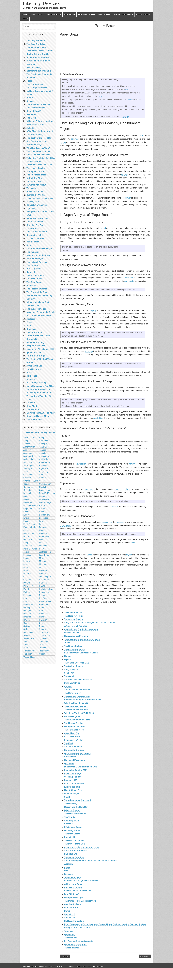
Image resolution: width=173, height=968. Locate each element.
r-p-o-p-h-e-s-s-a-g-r (73, 897)
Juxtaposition (45, 552)
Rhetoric (27, 617)
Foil (40, 524)
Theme (26, 645)
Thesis (42, 645)
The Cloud (69, 676)
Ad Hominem (29, 437)
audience (129, 278)
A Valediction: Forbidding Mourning (81, 629)
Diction (26, 499)
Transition (27, 654)
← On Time (65, 956)
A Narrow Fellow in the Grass (78, 680)
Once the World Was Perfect (77, 753)
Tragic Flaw (44, 651)
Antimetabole (29, 459)
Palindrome (44, 580)
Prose (41, 607)
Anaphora (27, 453)
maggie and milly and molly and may (81, 847)
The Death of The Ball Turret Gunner (81, 901)
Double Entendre (30, 505)
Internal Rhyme (30, 549)
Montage (43, 564)
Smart (67, 797)
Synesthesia (28, 638)
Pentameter (44, 592)
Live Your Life (70, 854)
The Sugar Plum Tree (74, 857)
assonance (107, 522)
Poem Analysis (69, 14)
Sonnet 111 (69, 914)
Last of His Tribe (72, 736)
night (100, 96)
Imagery (27, 543)
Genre (26, 530)
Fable (25, 521)
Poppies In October (73, 887)
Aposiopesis (44, 462)
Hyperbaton (44, 536)
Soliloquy (27, 626)
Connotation (28, 490)
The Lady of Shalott (73, 612)
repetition (120, 522)
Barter (67, 911)
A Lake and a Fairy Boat (75, 850)
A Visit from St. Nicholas (75, 626)
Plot (25, 598)
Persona (27, 595)
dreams (125, 116)
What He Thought (72, 810)
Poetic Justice (45, 601)
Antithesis (43, 459)
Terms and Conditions (96, 966)
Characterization (30, 481)
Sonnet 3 (68, 824)
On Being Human (72, 830)
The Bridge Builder (73, 646)
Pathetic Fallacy (46, 589)
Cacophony (28, 475)
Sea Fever (69, 673)
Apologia (68, 864)
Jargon (26, 552)
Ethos (41, 512)
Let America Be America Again (78, 941)
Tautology (43, 641)
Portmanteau (45, 604)
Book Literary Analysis (86, 14)
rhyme (129, 555)
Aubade (67, 686)
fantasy (124, 174)
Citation (25, 19)
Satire (26, 623)
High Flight (69, 934)
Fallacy (42, 521)
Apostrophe (28, 465)
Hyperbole (27, 539)
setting (130, 99)
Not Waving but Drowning (76, 636)
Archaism (43, 465)
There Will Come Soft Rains (77, 720)
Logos (26, 558)
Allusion (26, 444)
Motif (41, 567)
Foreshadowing (30, 527)
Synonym (43, 638)
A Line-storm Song (73, 884)
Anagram (43, 447)
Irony (41, 549)
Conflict (42, 487)
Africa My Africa (71, 820)
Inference (27, 546)
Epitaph (42, 509)
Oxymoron (28, 580)
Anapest (42, 450)
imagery (92, 310)
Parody (26, 589)
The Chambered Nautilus (76, 706)
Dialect (26, 496)
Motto (25, 570)
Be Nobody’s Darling (74, 921)
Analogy (27, 450)
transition (89, 351)
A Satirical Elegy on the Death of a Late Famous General (90, 861)
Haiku (41, 530)
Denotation (28, 493)
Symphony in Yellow (73, 740)
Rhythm (26, 620)
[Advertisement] (105, 55)
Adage (42, 437)
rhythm (115, 507)
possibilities (98, 418)
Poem (26, 601)
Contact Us (70, 966)
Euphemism (44, 515)
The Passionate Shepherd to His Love (82, 639)
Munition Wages (71, 794)
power (128, 198)
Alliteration (43, 441)
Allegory (27, 441)
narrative (132, 464)
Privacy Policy (81, 966)
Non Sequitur (45, 573)
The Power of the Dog (74, 844)
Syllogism (43, 632)
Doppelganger (45, 502)
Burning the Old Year (74, 750)
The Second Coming (73, 619)
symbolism (81, 464)
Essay (26, 512)
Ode (25, 577)
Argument (43, 468)
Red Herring (28, 614)
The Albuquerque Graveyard (77, 800)
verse (89, 555)
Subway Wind (70, 757)
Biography (43, 471)
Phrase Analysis (104, 14)
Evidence (27, 518)
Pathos (26, 592)
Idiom (41, 539)
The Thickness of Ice (74, 730)
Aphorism (27, 462)
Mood (25, 567)
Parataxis (43, 586)
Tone (25, 648)
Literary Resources (143, 14)
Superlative (28, 632)
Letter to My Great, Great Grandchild (81, 881)
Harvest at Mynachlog (74, 760)
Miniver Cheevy (71, 633)
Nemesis (27, 573)
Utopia (42, 654)
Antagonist (28, 456)
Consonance (44, 490)
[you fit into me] (71, 894)
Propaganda (28, 607)
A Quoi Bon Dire (71, 733)
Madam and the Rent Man (76, 807)
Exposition (43, 518)
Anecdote (43, 453)
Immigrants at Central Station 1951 (80, 767)
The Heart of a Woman (74, 840)
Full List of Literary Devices (32, 14)
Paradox (43, 583)
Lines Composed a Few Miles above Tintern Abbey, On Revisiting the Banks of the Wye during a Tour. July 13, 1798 (40, 393)
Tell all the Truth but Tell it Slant (79, 713)
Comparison (28, 487)
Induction (43, 543)
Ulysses (68, 659)
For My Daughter (72, 716)
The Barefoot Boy (72, 693)
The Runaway (70, 804)
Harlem (67, 656)
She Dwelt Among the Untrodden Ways (82, 700)
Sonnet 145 (69, 837)
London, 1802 (70, 780)
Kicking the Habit (72, 787)
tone (133, 543)
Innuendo (43, 546)
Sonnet (42, 626)
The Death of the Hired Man (77, 696)
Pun (41, 611)
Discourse (27, 502)
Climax (26, 484)
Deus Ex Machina (47, 493)
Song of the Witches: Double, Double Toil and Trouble (89, 622)
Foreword (43, 527)
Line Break (44, 555)
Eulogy (26, 515)
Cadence (43, 475)
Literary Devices (41, 3)
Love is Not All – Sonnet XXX (77, 891)
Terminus (68, 931)
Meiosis (42, 558)
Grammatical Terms (53, 14)
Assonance (28, 471)
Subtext (42, 629)
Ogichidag (69, 763)
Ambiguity (43, 444)
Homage (43, 533)
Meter (25, 564)
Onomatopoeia (45, 577)
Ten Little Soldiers (72, 877)
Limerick (27, 555)
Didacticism (44, 499)
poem (140, 135)
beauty (63, 142)
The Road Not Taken (73, 616)
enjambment (89, 489)
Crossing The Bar (72, 777)
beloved (74, 139)
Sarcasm (43, 620)
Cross (67, 867)
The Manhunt (70, 938)
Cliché (42, 481)
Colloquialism (45, 484)
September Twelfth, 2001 (75, 770)
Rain (66, 871)
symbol (102, 228)
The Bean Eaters (72, 834)
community (129, 281)
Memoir (26, 561)
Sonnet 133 (69, 917)
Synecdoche (44, 635)
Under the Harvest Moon (75, 944)
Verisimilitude (29, 657)
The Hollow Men (71, 948)
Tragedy (42, 648)
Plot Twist (43, 598)
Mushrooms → (145, 956)
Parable (26, 583)
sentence (118, 489)
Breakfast (68, 874)
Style (25, 629)
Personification (45, 595)
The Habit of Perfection (75, 814)
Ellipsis (42, 505)
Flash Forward (29, 524)
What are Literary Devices (123, 14)
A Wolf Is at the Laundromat (77, 690)
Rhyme (42, 617)
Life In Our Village (72, 773)
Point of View (29, 604)
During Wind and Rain (74, 726)
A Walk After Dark (72, 904)
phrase (128, 489)
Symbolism (28, 635)
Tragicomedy (29, 651)
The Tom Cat (70, 817)
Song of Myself (71, 669)
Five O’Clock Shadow (74, 783)
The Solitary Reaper (73, 666)
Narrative (43, 570)
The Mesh (68, 743)
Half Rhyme (28, 533)
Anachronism (29, 447)
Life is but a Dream (73, 827)
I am (127, 89)
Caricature (28, 478)
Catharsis (43, 478)
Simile (42, 623)
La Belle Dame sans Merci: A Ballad (81, 653)
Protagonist (28, 611)
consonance (65, 525)
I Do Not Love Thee (73, 790)
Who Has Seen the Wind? (76, 703)
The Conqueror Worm (74, 649)
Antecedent (44, 456)
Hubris (26, 536)
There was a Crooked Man (76, 663)
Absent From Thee (73, 747)
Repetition (43, 614)
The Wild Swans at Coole (76, 710)
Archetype (27, 468)
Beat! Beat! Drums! (73, 683)
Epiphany (27, 509)
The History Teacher (73, 723)
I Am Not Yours (71, 907)
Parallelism (28, 586)
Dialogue (43, 496)
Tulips (67, 643)
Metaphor (43, 561)
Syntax (26, 641)
